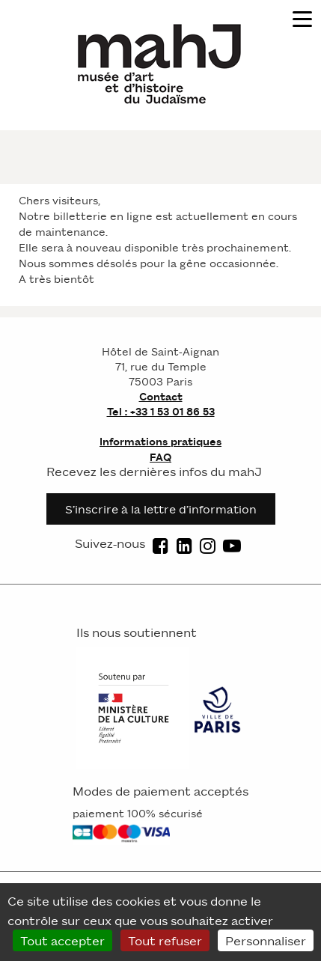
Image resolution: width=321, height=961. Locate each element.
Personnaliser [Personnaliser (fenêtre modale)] (265, 940)
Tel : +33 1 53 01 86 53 (161, 410)
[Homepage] (161, 63)
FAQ (160, 457)
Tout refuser (165, 940)
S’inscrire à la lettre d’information (161, 508)
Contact (161, 395)
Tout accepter (62, 940)
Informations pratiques (160, 441)
